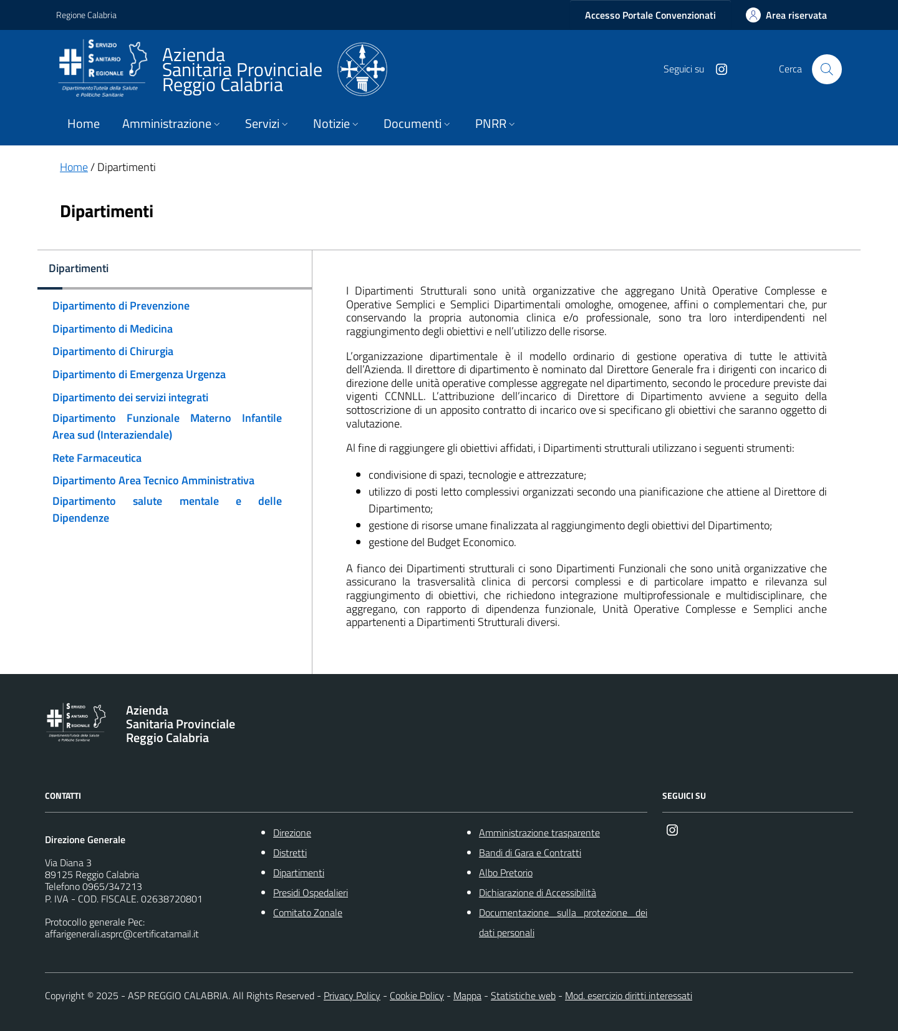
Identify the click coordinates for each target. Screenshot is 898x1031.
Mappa (467, 995)
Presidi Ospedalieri (310, 892)
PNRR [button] (496, 123)
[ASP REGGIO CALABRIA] (221, 69)
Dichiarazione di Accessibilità (537, 892)
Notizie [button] (337, 123)
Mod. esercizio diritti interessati (628, 995)
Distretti (290, 852)
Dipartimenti (298, 872)
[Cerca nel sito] (827, 69)
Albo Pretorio (506, 872)
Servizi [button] (268, 123)
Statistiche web (523, 995)
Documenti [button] (418, 123)
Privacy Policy (352, 995)
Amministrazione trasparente (539, 832)
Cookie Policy (417, 995)
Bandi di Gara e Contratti (530, 852)
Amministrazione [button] (172, 123)
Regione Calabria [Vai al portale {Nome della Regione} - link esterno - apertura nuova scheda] (86, 14)
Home (83, 123)
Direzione (292, 832)
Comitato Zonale (307, 912)
